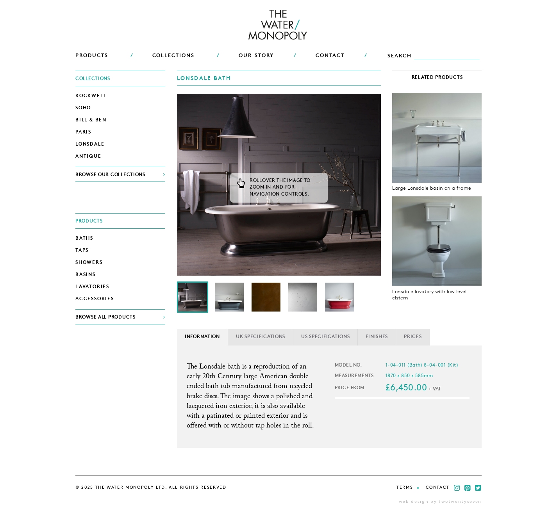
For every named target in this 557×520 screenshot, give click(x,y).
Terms (404, 488)
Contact (438, 488)
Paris (83, 132)
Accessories (94, 299)
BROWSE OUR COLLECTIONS (110, 175)
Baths (84, 238)
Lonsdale (89, 144)
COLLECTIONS (173, 55)
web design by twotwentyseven (440, 502)
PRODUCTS (91, 55)
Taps (82, 250)
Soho (83, 108)
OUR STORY (256, 55)
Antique (88, 156)
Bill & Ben (91, 120)
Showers (89, 262)
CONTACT (330, 55)
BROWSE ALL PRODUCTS (105, 317)
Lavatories (92, 287)
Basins (85, 274)
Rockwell (90, 96)
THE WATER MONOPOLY (278, 25)
